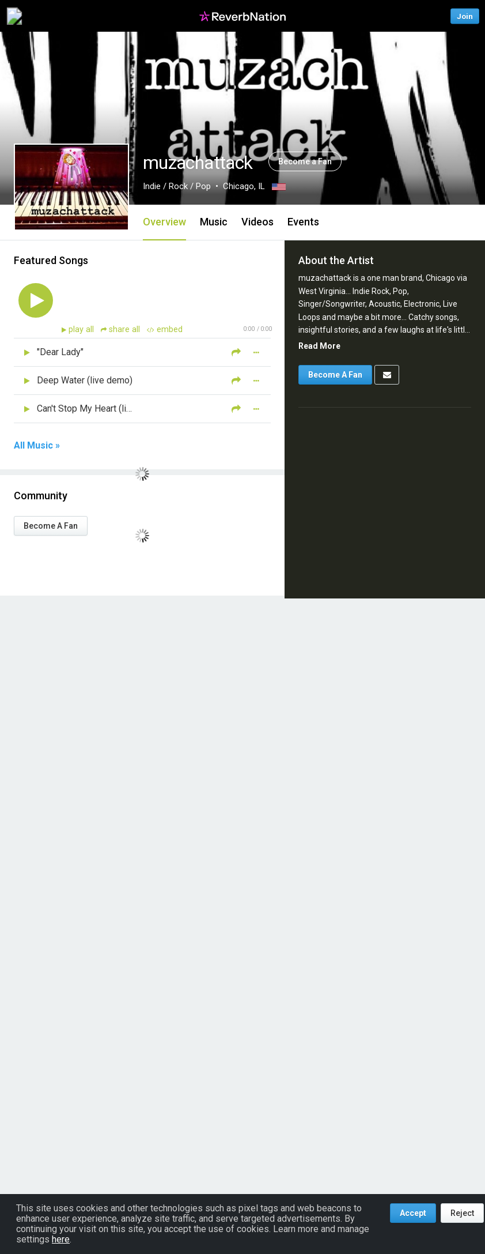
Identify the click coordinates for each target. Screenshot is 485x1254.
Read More (319, 346)
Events (303, 222)
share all (121, 329)
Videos (257, 222)
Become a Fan (305, 161)
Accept (413, 1213)
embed (165, 329)
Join (465, 16)
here (61, 1239)
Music (214, 222)
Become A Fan (51, 525)
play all (82, 329)
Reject (462, 1213)
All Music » (37, 445)
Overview (164, 222)
